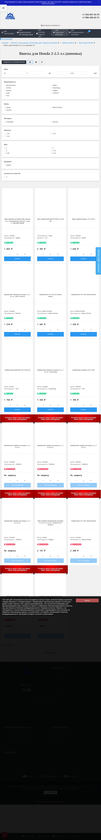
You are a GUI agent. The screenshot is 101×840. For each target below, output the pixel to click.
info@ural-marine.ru (50, 25)
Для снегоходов (9, 32)
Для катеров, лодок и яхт (43, 33)
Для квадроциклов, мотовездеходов (25, 32)
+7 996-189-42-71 (90, 17)
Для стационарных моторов (77, 32)
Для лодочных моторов (60, 32)
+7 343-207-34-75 (90, 14)
